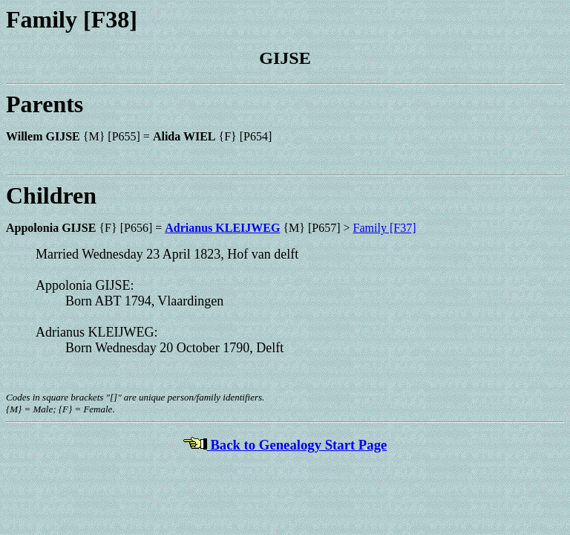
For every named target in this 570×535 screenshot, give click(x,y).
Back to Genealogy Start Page (285, 445)
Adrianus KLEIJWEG (222, 227)
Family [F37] (384, 227)
